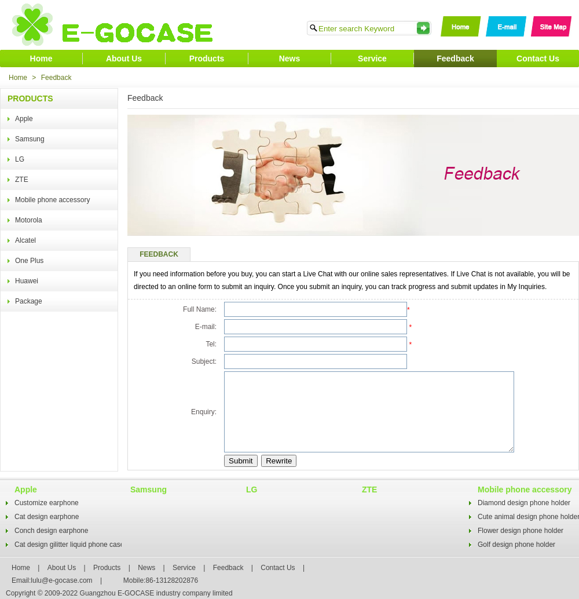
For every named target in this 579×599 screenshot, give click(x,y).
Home (41, 58)
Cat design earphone (46, 517)
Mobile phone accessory (52, 200)
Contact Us (537, 58)
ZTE (21, 180)
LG (19, 159)
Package (28, 301)
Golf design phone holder (516, 544)
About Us (124, 58)
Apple (24, 119)
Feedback (455, 58)
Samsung (30, 139)
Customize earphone (46, 503)
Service (372, 58)
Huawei (26, 281)
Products (207, 58)
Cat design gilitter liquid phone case (69, 544)
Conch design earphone (51, 531)
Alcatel (25, 240)
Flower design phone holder (520, 531)
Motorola (28, 220)
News (290, 58)
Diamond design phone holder (524, 503)
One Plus (29, 261)
